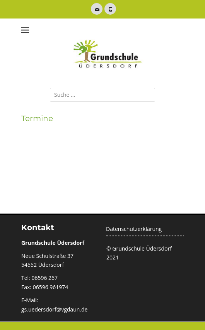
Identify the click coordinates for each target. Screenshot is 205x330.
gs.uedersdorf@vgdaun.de (54, 309)
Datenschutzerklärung (134, 228)
